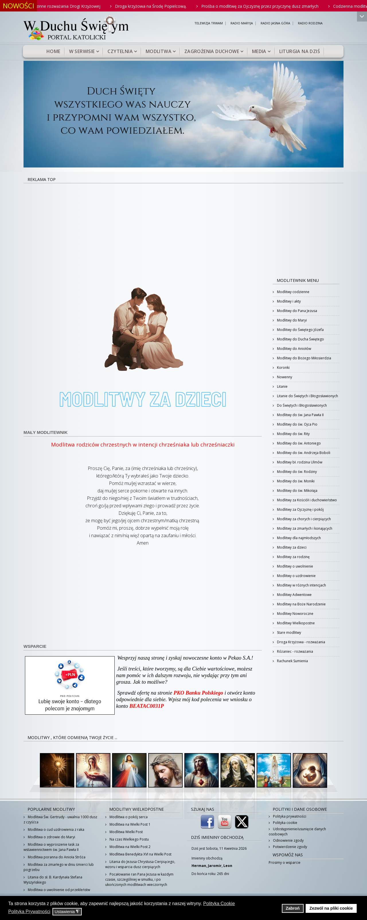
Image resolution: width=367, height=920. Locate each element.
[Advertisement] (183, 226)
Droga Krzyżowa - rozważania (300, 642)
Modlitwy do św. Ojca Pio (296, 424)
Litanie (282, 386)
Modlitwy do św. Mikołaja (296, 490)
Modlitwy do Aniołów (293, 348)
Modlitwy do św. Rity (293, 433)
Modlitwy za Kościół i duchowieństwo (306, 500)
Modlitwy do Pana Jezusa (296, 310)
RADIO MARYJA (242, 23)
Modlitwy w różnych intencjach (301, 585)
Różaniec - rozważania (294, 651)
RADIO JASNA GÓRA (275, 23)
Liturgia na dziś (299, 51)
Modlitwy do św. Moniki (295, 481)
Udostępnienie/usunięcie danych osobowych (297, 832)
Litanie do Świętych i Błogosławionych (307, 395)
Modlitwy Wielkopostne (295, 623)
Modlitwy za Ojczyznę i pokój (300, 509)
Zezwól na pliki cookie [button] (331, 908)
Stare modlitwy (288, 632)
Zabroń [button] (293, 908)
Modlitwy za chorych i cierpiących (303, 518)
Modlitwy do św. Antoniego (298, 443)
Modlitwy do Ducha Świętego (300, 339)
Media (259, 51)
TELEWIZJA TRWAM (208, 23)
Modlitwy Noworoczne (294, 613)
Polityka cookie (284, 822)
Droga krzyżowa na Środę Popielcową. (158, 6)
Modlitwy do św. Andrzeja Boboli (303, 452)
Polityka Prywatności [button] (29, 911)
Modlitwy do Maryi (291, 320)
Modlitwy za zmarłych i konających (304, 528)
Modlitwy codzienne (292, 291)
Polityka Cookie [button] (219, 903)
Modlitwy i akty (288, 301)
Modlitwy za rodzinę (293, 556)
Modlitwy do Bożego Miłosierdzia (303, 358)
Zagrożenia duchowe (211, 51)
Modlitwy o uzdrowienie (296, 575)
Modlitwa (158, 51)
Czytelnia (120, 51)
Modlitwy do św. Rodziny (296, 471)
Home (53, 51)
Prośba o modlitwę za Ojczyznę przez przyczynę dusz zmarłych (267, 6)
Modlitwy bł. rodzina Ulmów (299, 462)
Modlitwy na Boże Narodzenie (301, 604)
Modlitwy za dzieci (291, 547)
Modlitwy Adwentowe (294, 594)
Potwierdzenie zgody (289, 846)
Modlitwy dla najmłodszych (298, 537)
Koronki (283, 367)
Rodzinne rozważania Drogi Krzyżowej (72, 6)
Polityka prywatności (289, 816)
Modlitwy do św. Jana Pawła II (300, 414)
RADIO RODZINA (310, 23)
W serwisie (82, 51)
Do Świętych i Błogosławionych (301, 405)
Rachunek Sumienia (292, 660)
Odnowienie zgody (288, 840)
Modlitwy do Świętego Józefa (300, 329)
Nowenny (284, 377)
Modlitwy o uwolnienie (294, 566)
